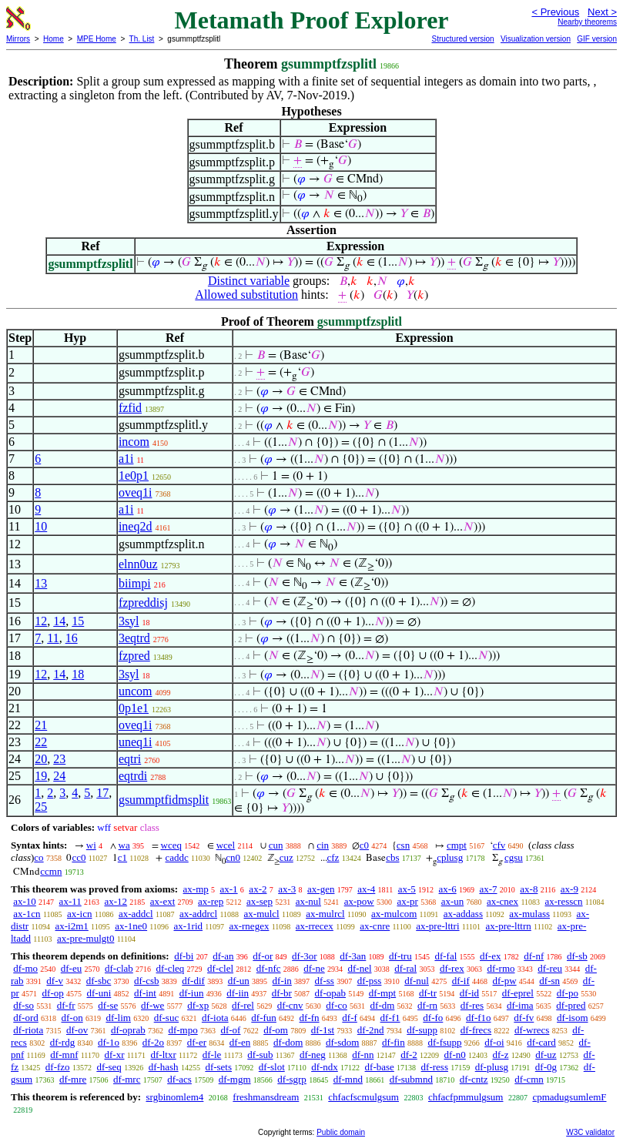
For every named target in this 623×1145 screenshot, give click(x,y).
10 (41, 526)
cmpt (457, 845)
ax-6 (448, 889)
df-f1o (478, 1017)
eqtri (130, 758)
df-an (223, 956)
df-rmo (500, 968)
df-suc (166, 1017)
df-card (541, 1042)
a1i (126, 458)
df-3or (304, 956)
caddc (176, 857)
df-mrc (126, 1079)
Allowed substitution (246, 294)
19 (41, 775)
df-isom (572, 1017)
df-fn (310, 1017)
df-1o (108, 1042)
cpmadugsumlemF (569, 1097)
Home (53, 39)
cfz (333, 857)
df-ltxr (163, 1054)
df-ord (26, 1017)
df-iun (191, 993)
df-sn (549, 980)
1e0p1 (134, 475)
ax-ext (162, 901)
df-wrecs (531, 1030)
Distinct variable (249, 280)
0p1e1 (134, 708)
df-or (263, 956)
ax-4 (366, 889)
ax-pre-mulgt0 (85, 938)
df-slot (272, 1067)
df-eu (71, 968)
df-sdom (342, 1042)
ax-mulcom (394, 913)
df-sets (218, 1067)
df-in (282, 980)
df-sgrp (291, 1079)
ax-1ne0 (131, 926)
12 (41, 621)
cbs (392, 857)
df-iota (215, 1017)
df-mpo (182, 1030)
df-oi (494, 1042)
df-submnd (411, 1079)
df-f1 (390, 1017)
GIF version (597, 39)
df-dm (382, 1005)
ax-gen (320, 889)
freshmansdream (266, 1097)
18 (78, 674)
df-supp (422, 1030)
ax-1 (229, 889)
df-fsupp (444, 1042)
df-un (239, 980)
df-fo (433, 1017)
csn (403, 845)
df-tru (400, 956)
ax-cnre (375, 926)
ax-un (452, 901)
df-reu (550, 968)
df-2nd (370, 1030)
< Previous (555, 12)
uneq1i (135, 741)
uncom (135, 691)
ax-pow (359, 901)
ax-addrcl (198, 913)
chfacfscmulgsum (363, 1097)
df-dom (288, 1042)
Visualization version (536, 39)
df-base (379, 1067)
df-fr (66, 1005)
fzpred (134, 655)
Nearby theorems (587, 22)
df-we (152, 1005)
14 (59, 621)
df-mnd (348, 1079)
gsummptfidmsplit (164, 799)
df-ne (313, 968)
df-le (212, 1054)
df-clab (119, 968)
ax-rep (210, 901)
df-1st (322, 1030)
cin (323, 845)
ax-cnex (502, 901)
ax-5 (407, 889)
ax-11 (70, 901)
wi (91, 845)
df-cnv (290, 1005)
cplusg (450, 857)
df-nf (534, 956)
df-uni (99, 993)
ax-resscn (564, 901)
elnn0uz (138, 564)
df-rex (452, 968)
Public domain (341, 1132)
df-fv (524, 1017)
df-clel (220, 968)
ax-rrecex (314, 926)
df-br (282, 993)
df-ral (405, 968)
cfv (499, 845)
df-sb (577, 956)
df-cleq (170, 968)
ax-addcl (136, 913)
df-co (336, 1005)
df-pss (369, 980)
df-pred (570, 1005)
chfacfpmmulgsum (465, 1097)
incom (134, 441)
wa (124, 845)
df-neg (313, 1054)
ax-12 (115, 901)
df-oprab (128, 1030)
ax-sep (259, 901)
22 (41, 741)
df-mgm (235, 1079)
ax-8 (529, 889)
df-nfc (268, 968)
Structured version (462, 39)
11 (53, 637)
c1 (122, 857)
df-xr (114, 1054)
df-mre (72, 1079)
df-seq (109, 1067)
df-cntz (474, 1079)
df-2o (153, 1042)
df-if (461, 980)
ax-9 (569, 889)
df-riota (28, 1030)
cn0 (233, 857)
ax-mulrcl (325, 913)
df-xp (198, 1005)
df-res (472, 1005)
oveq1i (135, 492)
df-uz (545, 1054)
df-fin (393, 1042)
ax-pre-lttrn (508, 926)
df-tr (428, 993)
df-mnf (64, 1054)
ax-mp (196, 889)
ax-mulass (529, 913)
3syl (129, 621)
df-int (145, 993)
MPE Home (96, 39)
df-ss (324, 980)
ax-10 (24, 901)
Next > (602, 12)
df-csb (146, 980)
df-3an (353, 956)
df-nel (359, 968)
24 (59, 775)
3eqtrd (134, 637)
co (38, 857)
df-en (239, 1042)
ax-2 (257, 889)
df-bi (183, 956)
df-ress (434, 1067)
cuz (286, 857)
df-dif (193, 980)
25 (41, 806)
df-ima (520, 1005)
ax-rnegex (249, 926)
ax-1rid (188, 926)
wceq (171, 845)
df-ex (490, 956)
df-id (469, 993)
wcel (226, 845)
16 (71, 637)
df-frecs (476, 1030)
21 (41, 725)
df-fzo (57, 1067)
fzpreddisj (143, 602)
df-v (54, 980)
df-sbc (99, 980)
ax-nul (308, 901)
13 (41, 583)
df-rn (427, 1005)
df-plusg (491, 1067)
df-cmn (529, 1079)
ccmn (51, 871)
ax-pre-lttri (437, 926)
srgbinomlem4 (174, 1097)
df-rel (243, 1005)
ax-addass (463, 913)
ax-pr (407, 901)
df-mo (25, 968)
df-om (275, 1030)
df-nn (362, 1054)
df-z (501, 1054)
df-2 (408, 1054)
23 (59, 758)
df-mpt (382, 993)
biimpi (135, 583)
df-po (567, 993)
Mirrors (18, 39)
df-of (230, 1030)
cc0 (78, 857)
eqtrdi (133, 775)
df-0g (546, 1067)
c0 (364, 845)
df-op (53, 993)
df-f (349, 1017)
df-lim (118, 1017)
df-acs (179, 1079)
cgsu (513, 857)
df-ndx (324, 1067)
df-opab (330, 993)
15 (78, 621)
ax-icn (79, 913)
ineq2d (135, 526)
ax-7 (488, 889)
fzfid (130, 407)
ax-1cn (26, 913)
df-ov (77, 1030)
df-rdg (62, 1042)
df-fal (445, 956)
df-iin (237, 993)
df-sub (260, 1054)
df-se (108, 1005)
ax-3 (287, 889)
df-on (72, 1017)
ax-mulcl (262, 913)
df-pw (505, 980)
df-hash (164, 1067)
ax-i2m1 (72, 926)
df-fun (263, 1017)
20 (41, 758)
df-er (196, 1042)
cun (276, 845)
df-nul (416, 980)
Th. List (142, 39)
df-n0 (455, 1054)
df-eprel (518, 993)
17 (102, 792)
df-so (23, 1005)
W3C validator (590, 1132)
